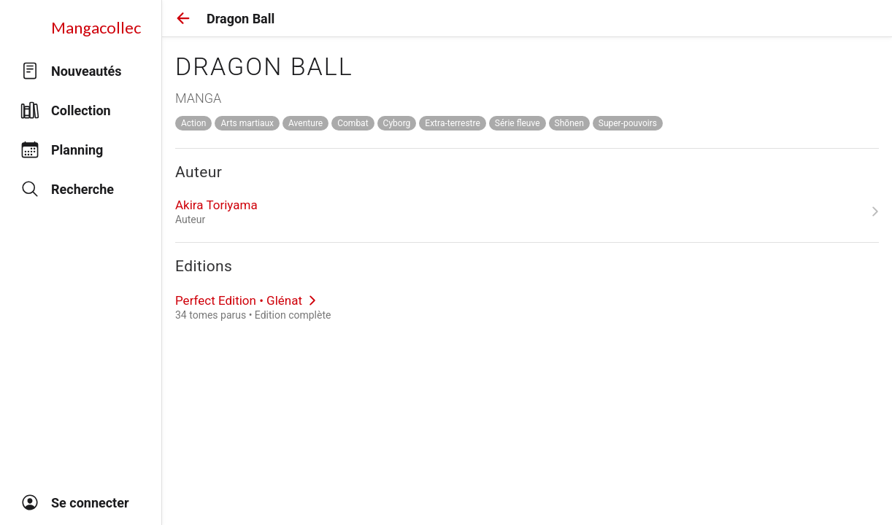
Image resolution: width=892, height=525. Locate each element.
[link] (527, 211)
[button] (183, 18)
